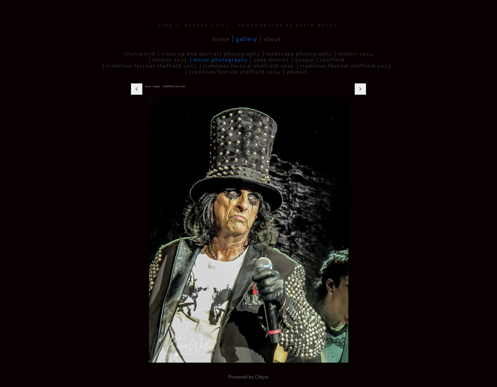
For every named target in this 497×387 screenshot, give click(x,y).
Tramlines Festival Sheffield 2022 (248, 66)
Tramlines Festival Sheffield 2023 (345, 66)
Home (221, 39)
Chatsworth (140, 54)
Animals (297, 72)
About (272, 39)
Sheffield (332, 60)
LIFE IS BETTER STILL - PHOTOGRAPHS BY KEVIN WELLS (248, 25)
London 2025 (170, 60)
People (304, 60)
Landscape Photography (299, 54)
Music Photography (221, 60)
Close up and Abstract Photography (211, 54)
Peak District (271, 60)
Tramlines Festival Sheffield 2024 (235, 72)
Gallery (246, 39)
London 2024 (355, 54)
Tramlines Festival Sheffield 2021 (151, 66)
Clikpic (262, 377)
